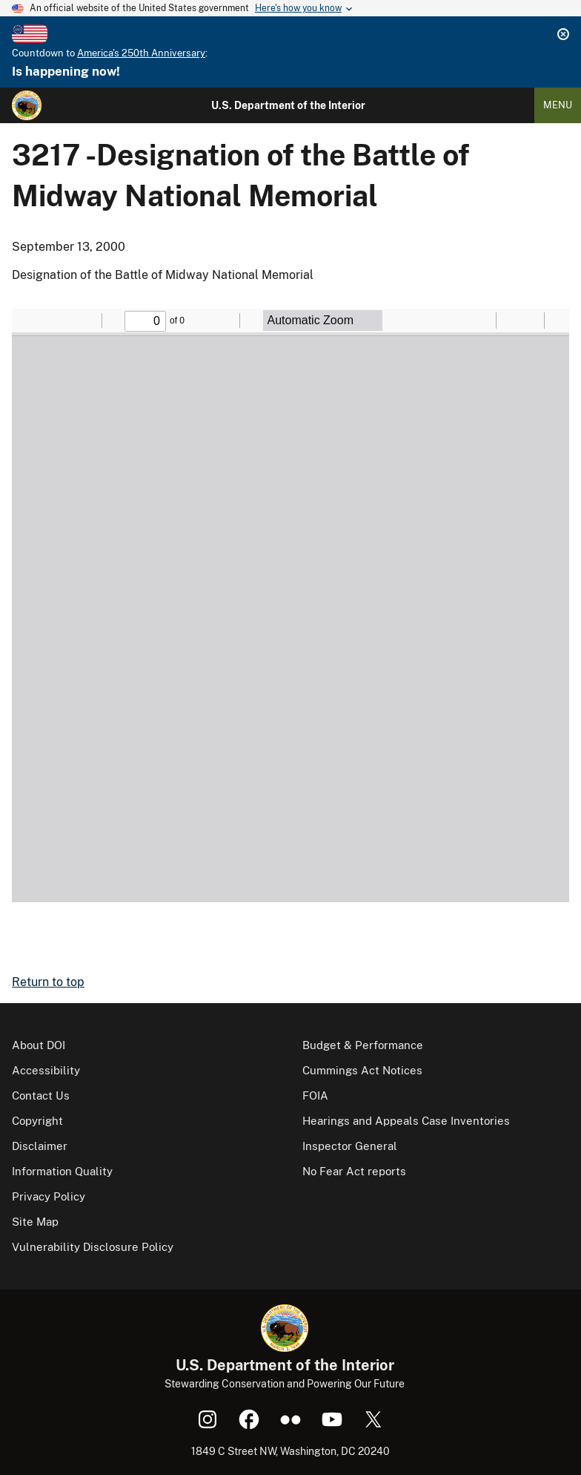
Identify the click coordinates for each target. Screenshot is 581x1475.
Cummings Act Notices (362, 1070)
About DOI (38, 1045)
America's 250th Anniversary (141, 53)
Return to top (48, 982)
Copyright (37, 1120)
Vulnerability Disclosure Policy (92, 1247)
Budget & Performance (362, 1045)
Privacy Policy (48, 1196)
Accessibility (46, 1070)
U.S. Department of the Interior (288, 105)
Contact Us (41, 1095)
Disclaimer (39, 1146)
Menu (557, 105)
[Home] (27, 105)
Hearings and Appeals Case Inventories (406, 1120)
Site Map (35, 1221)
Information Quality (62, 1171)
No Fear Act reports (354, 1171)
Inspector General (349, 1146)
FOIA (315, 1095)
